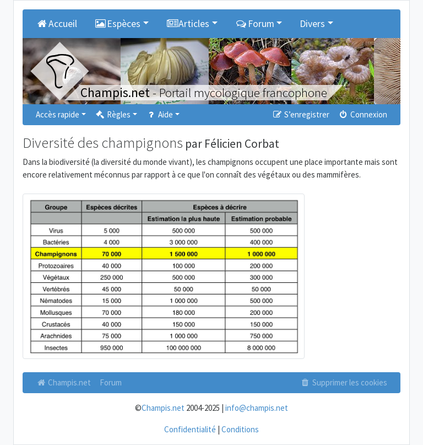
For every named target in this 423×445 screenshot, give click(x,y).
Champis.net (63, 382)
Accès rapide (57, 114)
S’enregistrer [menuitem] (300, 114)
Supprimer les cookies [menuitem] (343, 382)
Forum (111, 382)
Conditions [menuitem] (240, 429)
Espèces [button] (118, 24)
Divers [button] (312, 24)
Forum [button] (254, 24)
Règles (113, 114)
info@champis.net (256, 408)
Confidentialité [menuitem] (190, 429)
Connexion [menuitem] (362, 114)
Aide (159, 114)
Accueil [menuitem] (56, 24)
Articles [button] (188, 24)
